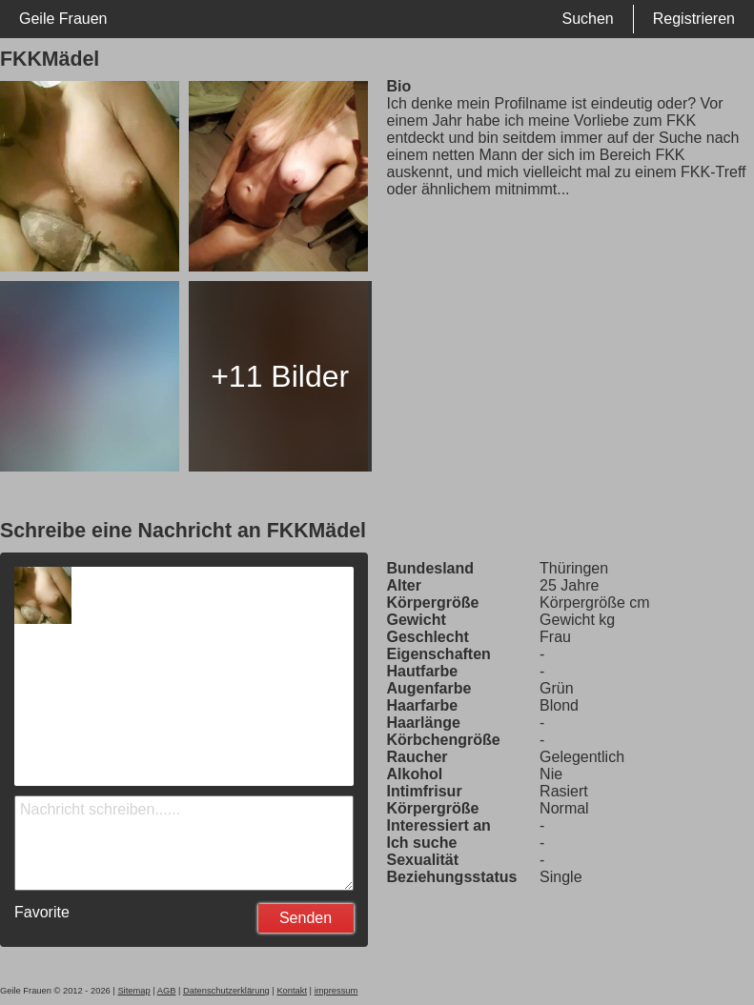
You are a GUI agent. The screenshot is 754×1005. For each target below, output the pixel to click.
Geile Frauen (63, 18)
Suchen (587, 18)
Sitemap (133, 990)
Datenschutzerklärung (226, 990)
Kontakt (291, 990)
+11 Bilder (280, 376)
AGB (166, 990)
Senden (305, 918)
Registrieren (694, 18)
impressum (336, 990)
